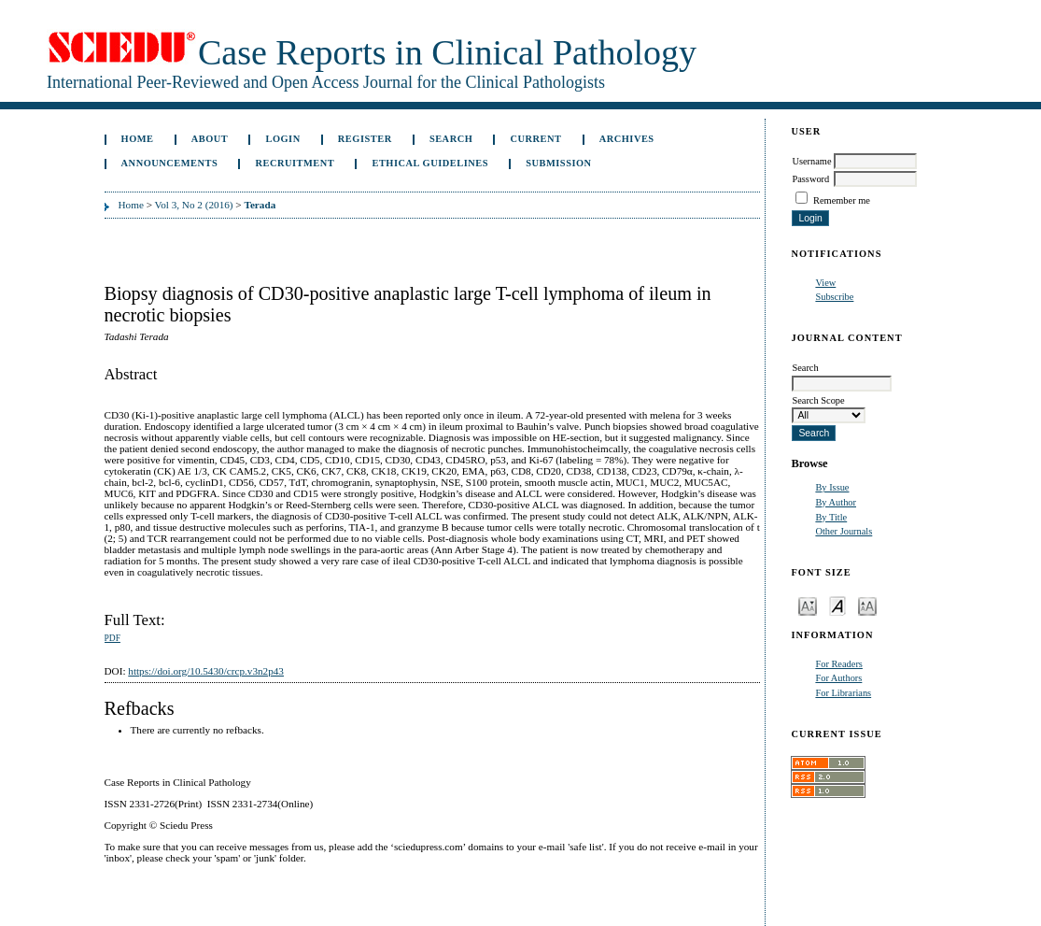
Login (282, 139)
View (825, 283)
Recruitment (294, 163)
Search (450, 139)
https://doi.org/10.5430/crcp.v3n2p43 (206, 671)
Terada (259, 204)
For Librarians (843, 693)
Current (535, 139)
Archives (626, 139)
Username (811, 161)
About (210, 139)
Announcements (169, 163)
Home (137, 139)
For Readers (839, 664)
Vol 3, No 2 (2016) (194, 204)
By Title (831, 517)
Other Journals (843, 531)
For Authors (838, 678)
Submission (558, 163)
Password (810, 179)
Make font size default (837, 605)
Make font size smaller (807, 605)
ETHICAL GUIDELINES (430, 163)
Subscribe (834, 297)
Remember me (841, 200)
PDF (112, 638)
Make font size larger (867, 605)
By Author (835, 502)
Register (365, 139)
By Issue (832, 487)
